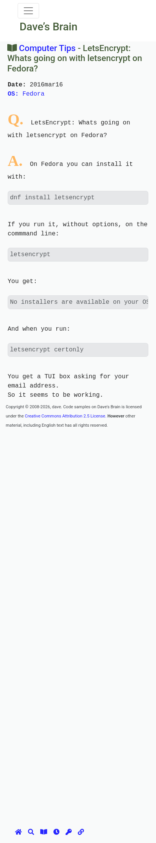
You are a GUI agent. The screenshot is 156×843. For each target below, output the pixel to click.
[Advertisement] (78, 507)
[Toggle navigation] (28, 10)
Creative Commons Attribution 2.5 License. (66, 416)
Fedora (26, 94)
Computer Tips (47, 48)
